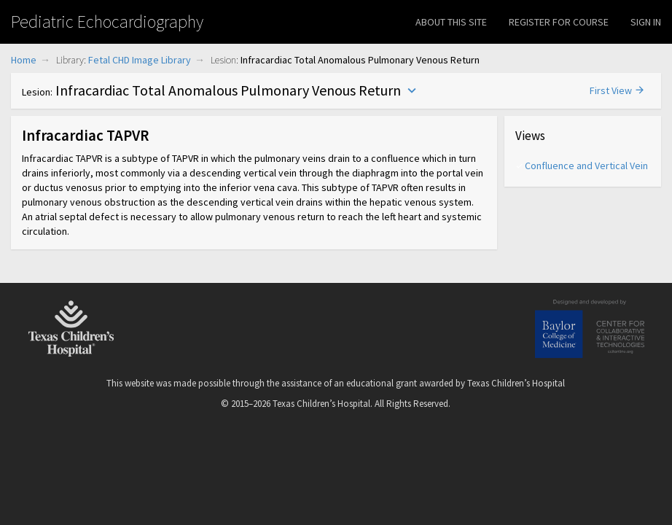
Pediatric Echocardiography (107, 21)
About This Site (451, 21)
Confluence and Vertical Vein (586, 165)
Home (23, 59)
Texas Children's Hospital (71, 329)
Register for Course (559, 21)
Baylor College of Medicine (589, 329)
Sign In (645, 21)
